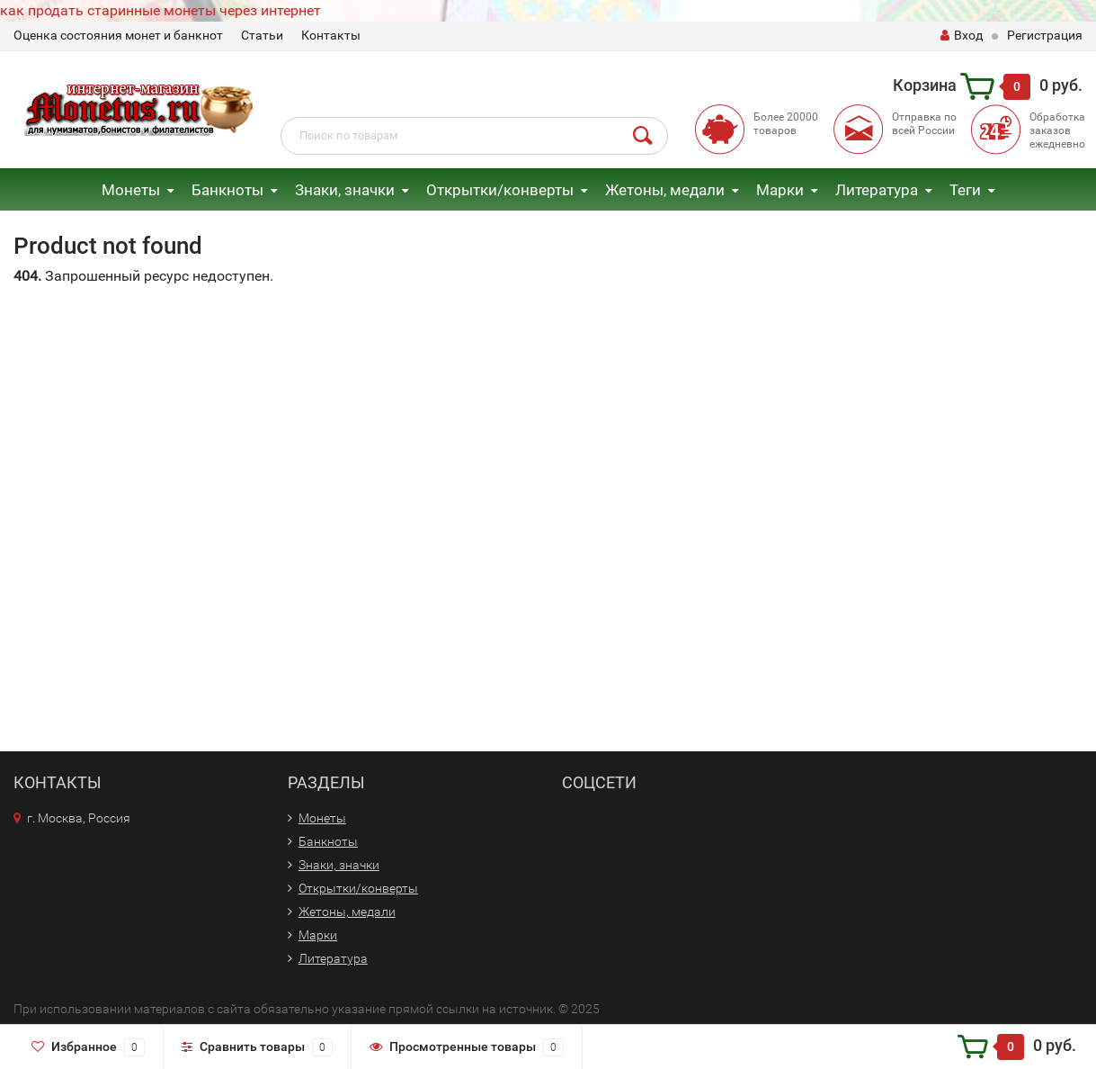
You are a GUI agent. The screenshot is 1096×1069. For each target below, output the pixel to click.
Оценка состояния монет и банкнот (118, 35)
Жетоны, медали (665, 190)
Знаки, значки (345, 190)
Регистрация (1045, 35)
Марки (780, 190)
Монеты (131, 190)
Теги (965, 190)
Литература (876, 190)
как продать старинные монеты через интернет (160, 10)
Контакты (331, 35)
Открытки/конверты (500, 190)
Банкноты (227, 190)
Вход (961, 35)
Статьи (262, 35)
